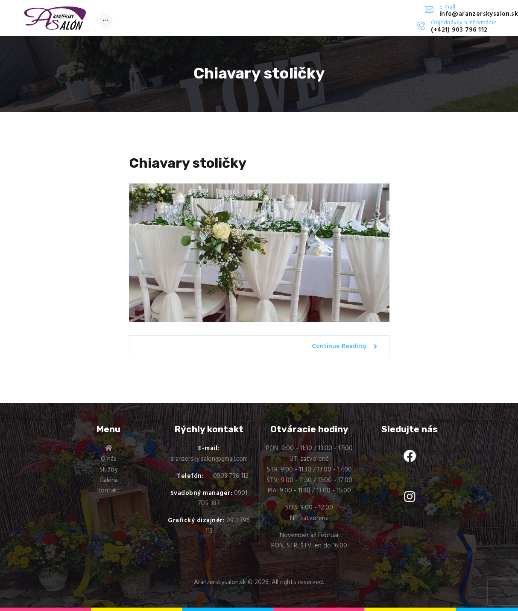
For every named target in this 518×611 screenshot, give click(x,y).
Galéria (109, 480)
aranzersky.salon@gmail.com (209, 459)
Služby (108, 470)
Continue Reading (339, 346)
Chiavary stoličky (187, 163)
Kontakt (108, 491)
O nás (109, 459)
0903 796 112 (231, 476)
